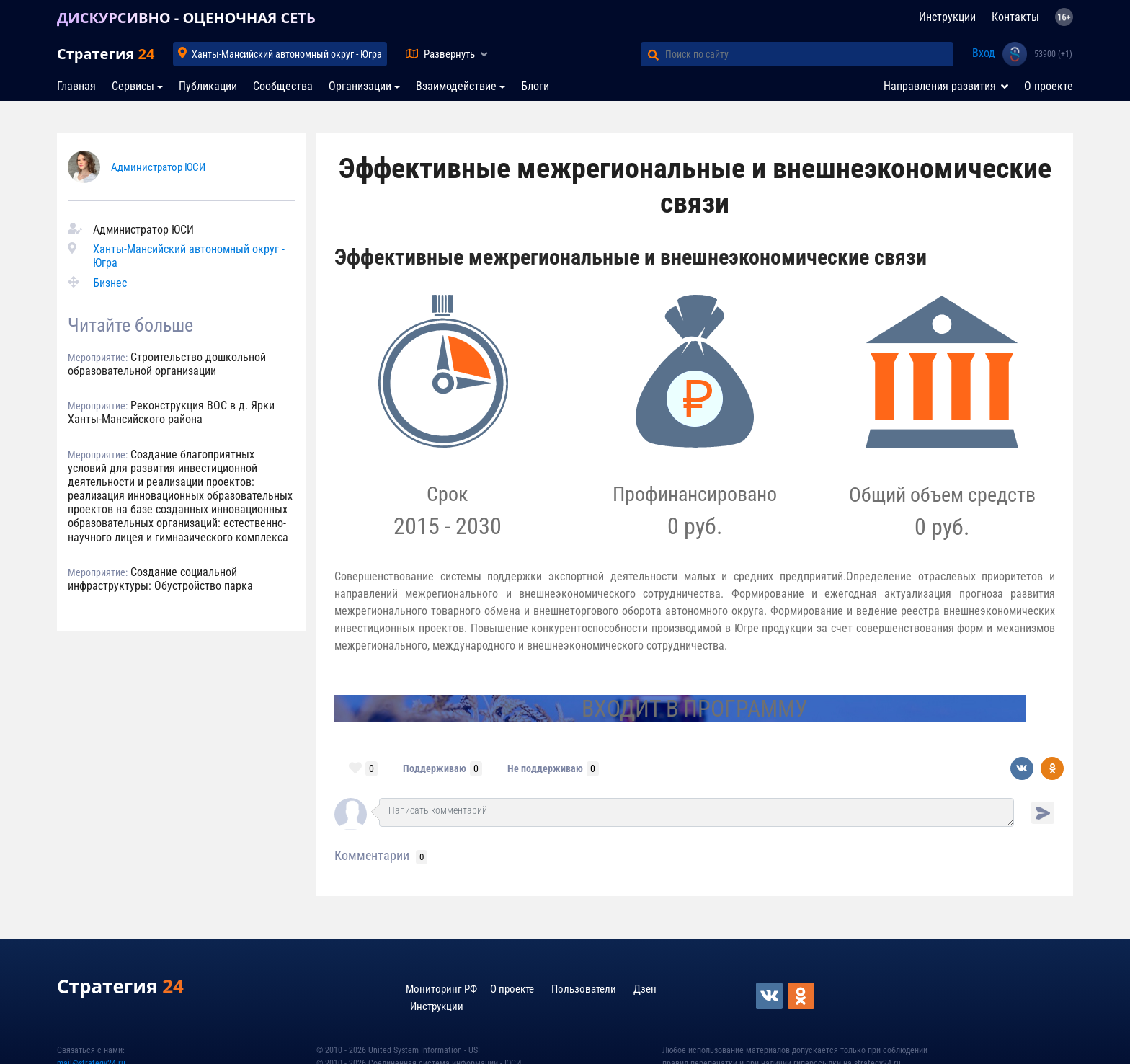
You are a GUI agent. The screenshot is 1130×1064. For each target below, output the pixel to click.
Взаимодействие (456, 86)
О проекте (1048, 86)
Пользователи (583, 989)
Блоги (535, 86)
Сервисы (133, 86)
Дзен (645, 989)
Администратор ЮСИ (158, 167)
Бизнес (110, 283)
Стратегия (105, 53)
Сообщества (283, 86)
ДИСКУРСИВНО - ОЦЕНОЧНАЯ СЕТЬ (186, 17)
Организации (360, 86)
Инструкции (947, 17)
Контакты (1015, 17)
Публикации (208, 86)
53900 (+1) (1053, 54)
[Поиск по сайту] (809, 54)
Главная (76, 86)
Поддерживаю (434, 768)
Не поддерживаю (545, 768)
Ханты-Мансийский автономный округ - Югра (287, 54)
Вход (983, 53)
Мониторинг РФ (441, 989)
